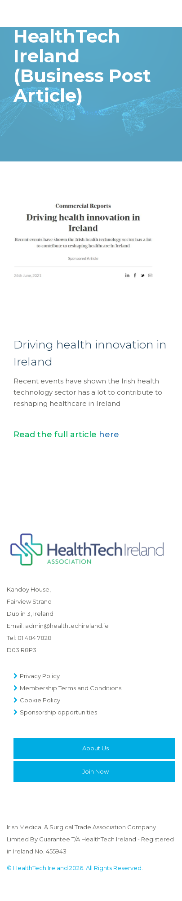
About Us (95, 748)
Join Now (95, 771)
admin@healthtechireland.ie (67, 625)
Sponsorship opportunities (58, 712)
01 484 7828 (35, 637)
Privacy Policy (40, 675)
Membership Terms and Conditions (70, 688)
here (109, 435)
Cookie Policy (40, 700)
